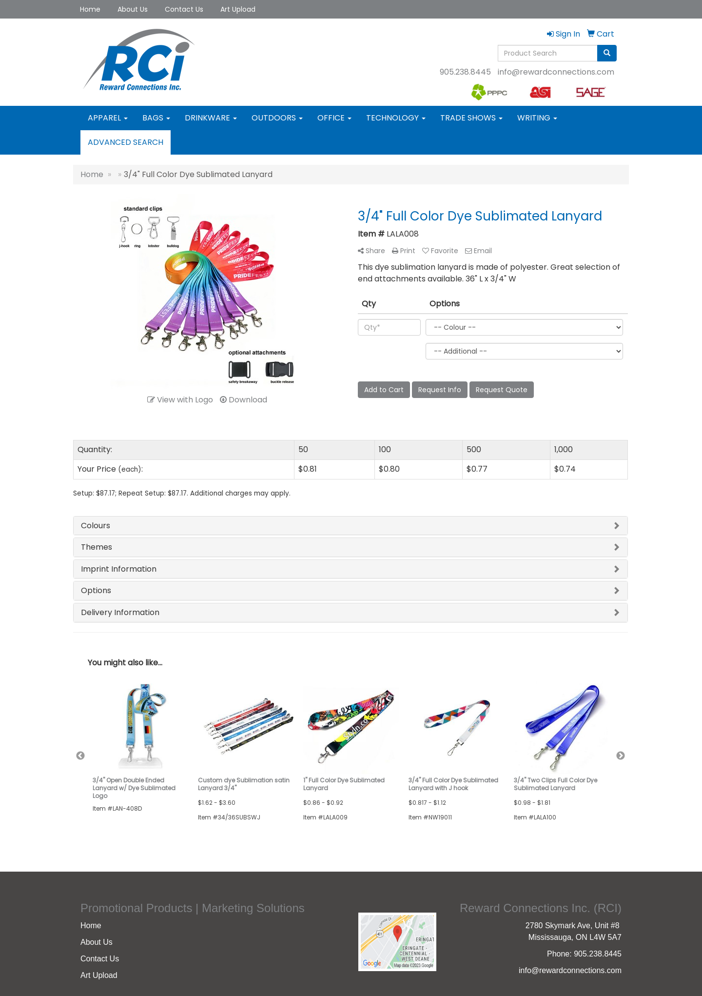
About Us (132, 9)
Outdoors (277, 117)
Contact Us (184, 9)
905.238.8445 (465, 72)
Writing (537, 117)
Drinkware (211, 117)
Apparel (108, 117)
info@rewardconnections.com (556, 72)
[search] (607, 53)
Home (90, 9)
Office (334, 117)
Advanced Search (125, 142)
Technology (396, 117)
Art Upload (237, 9)
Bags (156, 117)
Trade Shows (471, 117)
